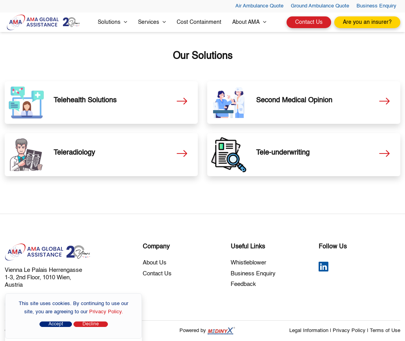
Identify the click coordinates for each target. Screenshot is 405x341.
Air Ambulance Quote (259, 6)
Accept (55, 324)
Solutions (112, 22)
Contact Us (309, 22)
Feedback (243, 284)
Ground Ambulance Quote (320, 6)
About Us (155, 263)
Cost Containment (199, 22)
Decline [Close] (90, 324)
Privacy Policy (349, 330)
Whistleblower (248, 263)
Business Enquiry (376, 6)
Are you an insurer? (367, 22)
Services (152, 22)
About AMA (249, 22)
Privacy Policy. (106, 311)
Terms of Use (385, 330)
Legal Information (308, 330)
